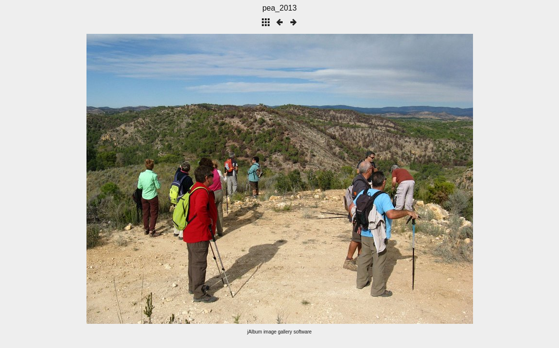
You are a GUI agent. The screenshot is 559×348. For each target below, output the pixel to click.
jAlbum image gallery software (279, 331)
